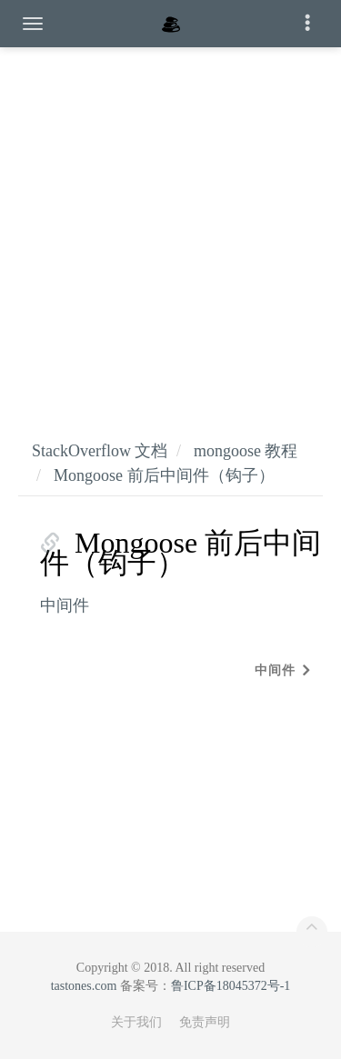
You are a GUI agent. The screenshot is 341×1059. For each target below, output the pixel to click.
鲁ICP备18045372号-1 (230, 986)
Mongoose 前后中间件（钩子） (164, 475)
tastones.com (84, 986)
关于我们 (136, 1022)
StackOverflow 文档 (99, 451)
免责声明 (204, 1022)
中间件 (64, 605)
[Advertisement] (170, 225)
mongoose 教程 (246, 451)
